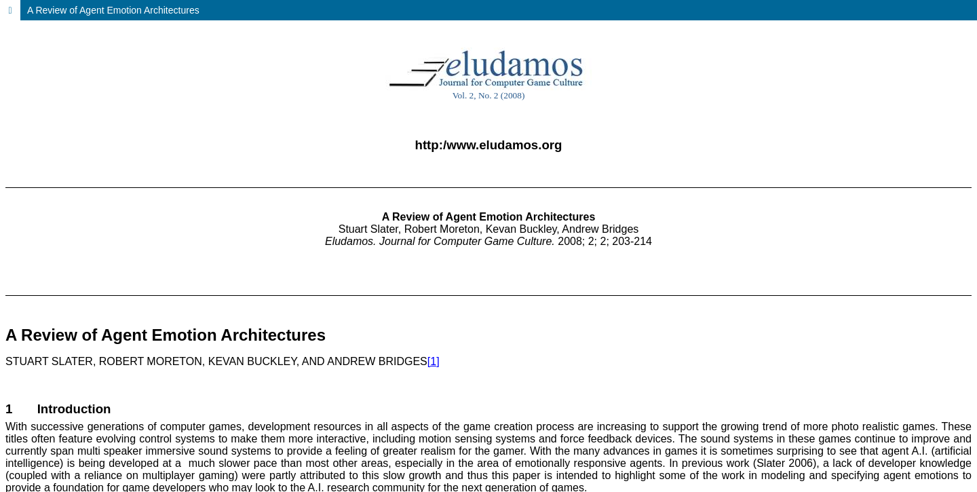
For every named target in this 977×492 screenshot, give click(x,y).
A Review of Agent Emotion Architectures (113, 10)
